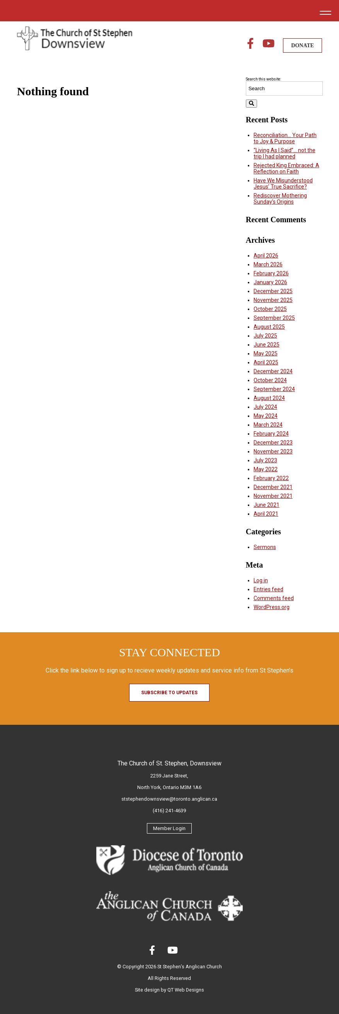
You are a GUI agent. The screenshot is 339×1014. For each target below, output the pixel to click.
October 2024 (270, 380)
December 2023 (273, 442)
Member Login (169, 828)
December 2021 (273, 487)
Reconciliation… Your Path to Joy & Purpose (285, 138)
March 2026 (268, 264)
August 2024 (269, 398)
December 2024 (273, 371)
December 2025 (273, 291)
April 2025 (266, 362)
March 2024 (268, 425)
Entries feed (268, 589)
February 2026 (271, 273)
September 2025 (274, 318)
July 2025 (265, 336)
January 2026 (270, 282)
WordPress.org (272, 607)
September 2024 (274, 389)
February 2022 (271, 478)
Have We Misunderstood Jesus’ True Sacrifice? (283, 183)
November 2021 (273, 496)
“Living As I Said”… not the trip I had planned (284, 153)
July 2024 (265, 407)
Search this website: (263, 79)
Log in (261, 580)
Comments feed (274, 598)
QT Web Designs (185, 990)
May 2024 (266, 416)
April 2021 (266, 514)
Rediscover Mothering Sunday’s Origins (280, 198)
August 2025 (269, 327)
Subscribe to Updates (169, 692)
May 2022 (266, 469)
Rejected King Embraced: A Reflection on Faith (286, 168)
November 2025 (273, 300)
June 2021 (266, 505)
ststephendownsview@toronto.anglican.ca (169, 799)
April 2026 (266, 255)
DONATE (302, 45)
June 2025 (266, 344)
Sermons (265, 547)
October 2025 (270, 309)
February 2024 (271, 434)
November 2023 (273, 451)
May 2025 (266, 353)
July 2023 (265, 460)
